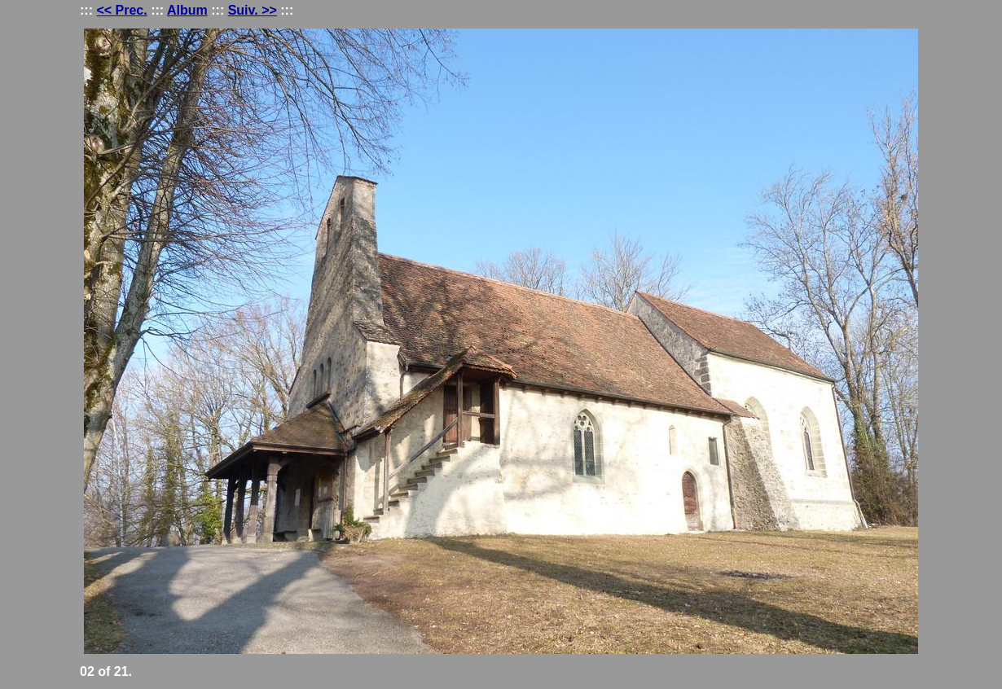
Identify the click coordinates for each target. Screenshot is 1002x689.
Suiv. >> (252, 10)
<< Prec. (121, 10)
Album (187, 10)
